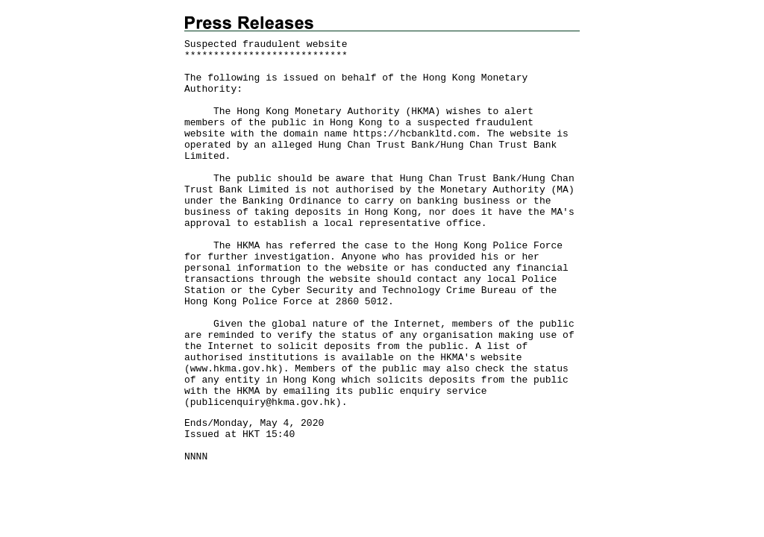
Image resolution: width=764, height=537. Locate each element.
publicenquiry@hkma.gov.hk (263, 402)
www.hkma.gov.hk (234, 368)
